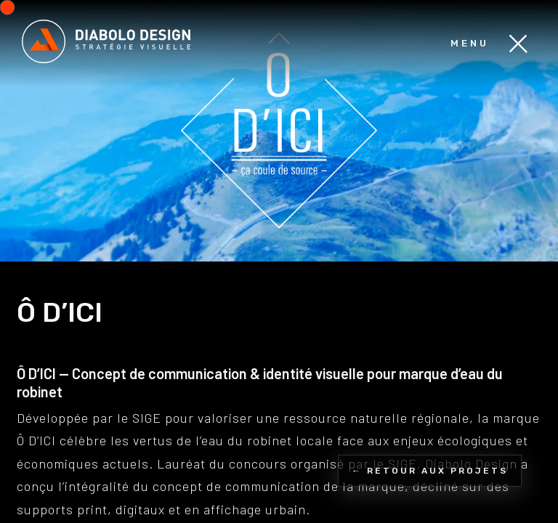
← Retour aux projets (430, 471)
